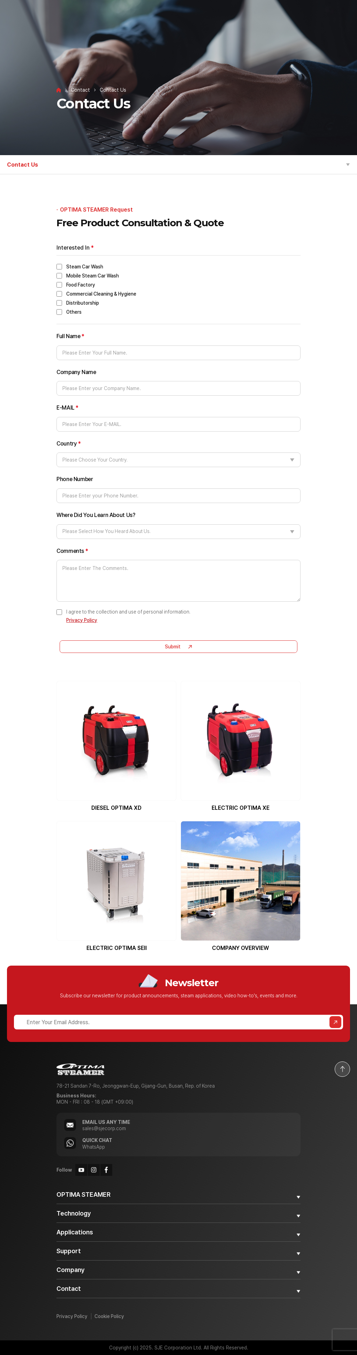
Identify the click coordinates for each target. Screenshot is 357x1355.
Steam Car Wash (84, 266)
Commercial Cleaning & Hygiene (101, 294)
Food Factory (80, 285)
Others (74, 312)
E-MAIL (67, 408)
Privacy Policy (81, 620)
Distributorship (82, 303)
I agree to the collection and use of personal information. (128, 616)
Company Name (76, 372)
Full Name (70, 336)
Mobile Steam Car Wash (92, 276)
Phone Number (74, 479)
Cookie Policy (109, 1316)
